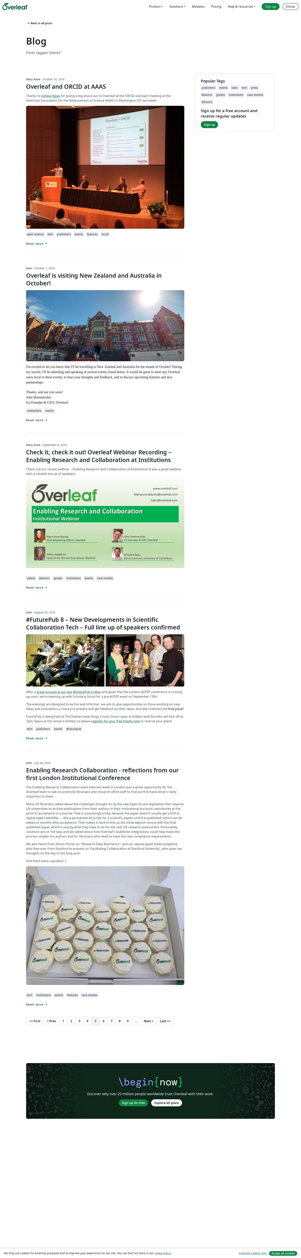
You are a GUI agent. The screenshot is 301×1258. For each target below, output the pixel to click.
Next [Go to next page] (149, 1021)
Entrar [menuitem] (290, 6)
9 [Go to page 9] (128, 1021)
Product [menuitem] (155, 6)
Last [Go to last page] (165, 1021)
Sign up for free (133, 1103)
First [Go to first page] (35, 1021)
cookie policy (163, 1253)
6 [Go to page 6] (103, 1021)
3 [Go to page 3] (79, 1021)
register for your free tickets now (115, 721)
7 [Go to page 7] (111, 1021)
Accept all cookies (283, 1253)
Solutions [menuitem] (176, 6)
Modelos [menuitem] (198, 6)
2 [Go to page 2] (71, 1021)
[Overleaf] (14, 6)
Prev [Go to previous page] (51, 1021)
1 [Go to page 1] (63, 1021)
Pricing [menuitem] (216, 6)
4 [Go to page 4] (87, 1021)
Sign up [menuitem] (270, 6)
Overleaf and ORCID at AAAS (66, 86)
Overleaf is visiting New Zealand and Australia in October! (94, 279)
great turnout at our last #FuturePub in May (68, 692)
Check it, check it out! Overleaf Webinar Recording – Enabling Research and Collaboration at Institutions (98, 456)
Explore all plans (166, 1103)
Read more (37, 244)
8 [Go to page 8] (120, 1021)
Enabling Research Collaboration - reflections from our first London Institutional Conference (102, 774)
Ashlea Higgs (50, 96)
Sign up (209, 125)
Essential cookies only (253, 1253)
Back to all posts (39, 23)
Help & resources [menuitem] (240, 6)
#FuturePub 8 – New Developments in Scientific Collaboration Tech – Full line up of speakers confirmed (103, 623)
